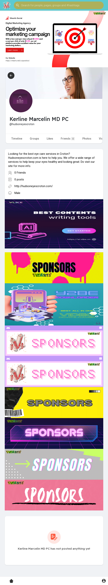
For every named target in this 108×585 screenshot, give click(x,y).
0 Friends (20, 172)
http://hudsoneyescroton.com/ (33, 186)
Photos (86, 138)
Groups (34, 138)
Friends (68, 138)
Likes (50, 138)
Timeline (16, 138)
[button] (59, 5)
